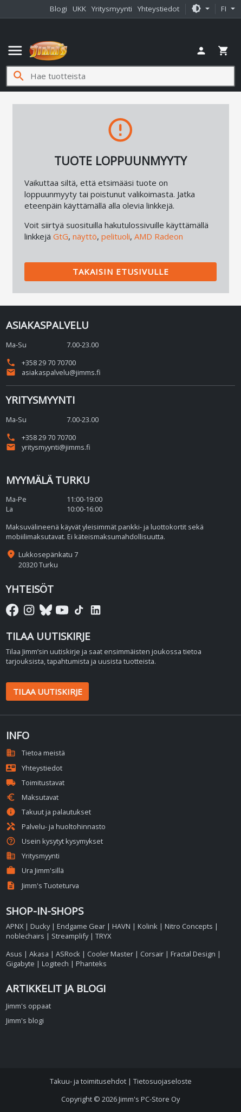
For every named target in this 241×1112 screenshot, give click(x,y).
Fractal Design (193, 954)
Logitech (55, 963)
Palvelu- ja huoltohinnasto (56, 826)
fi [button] (225, 9)
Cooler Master (110, 954)
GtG (60, 236)
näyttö (85, 236)
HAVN (121, 926)
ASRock (68, 954)
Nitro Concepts (189, 926)
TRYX (103, 936)
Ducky (40, 926)
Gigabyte (20, 963)
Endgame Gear (81, 926)
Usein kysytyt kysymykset (54, 841)
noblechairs (25, 936)
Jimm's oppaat (28, 1006)
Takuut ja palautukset (48, 812)
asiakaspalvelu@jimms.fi (53, 372)
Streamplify (69, 936)
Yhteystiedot (158, 9)
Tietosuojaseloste (162, 1081)
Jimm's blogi (25, 1020)
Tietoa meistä (35, 753)
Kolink (148, 926)
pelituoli (115, 236)
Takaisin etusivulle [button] (121, 271)
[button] (200, 9)
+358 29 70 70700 (41, 362)
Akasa (39, 954)
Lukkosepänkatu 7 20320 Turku (48, 559)
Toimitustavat (35, 782)
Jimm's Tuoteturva (42, 885)
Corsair (152, 954)
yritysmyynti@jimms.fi (48, 447)
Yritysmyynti (112, 9)
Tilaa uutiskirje (47, 691)
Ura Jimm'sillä (35, 870)
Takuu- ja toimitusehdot (88, 1081)
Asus (14, 954)
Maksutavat (32, 797)
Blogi (58, 9)
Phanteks (91, 963)
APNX (14, 926)
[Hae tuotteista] (132, 76)
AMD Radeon (158, 236)
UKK (79, 9)
